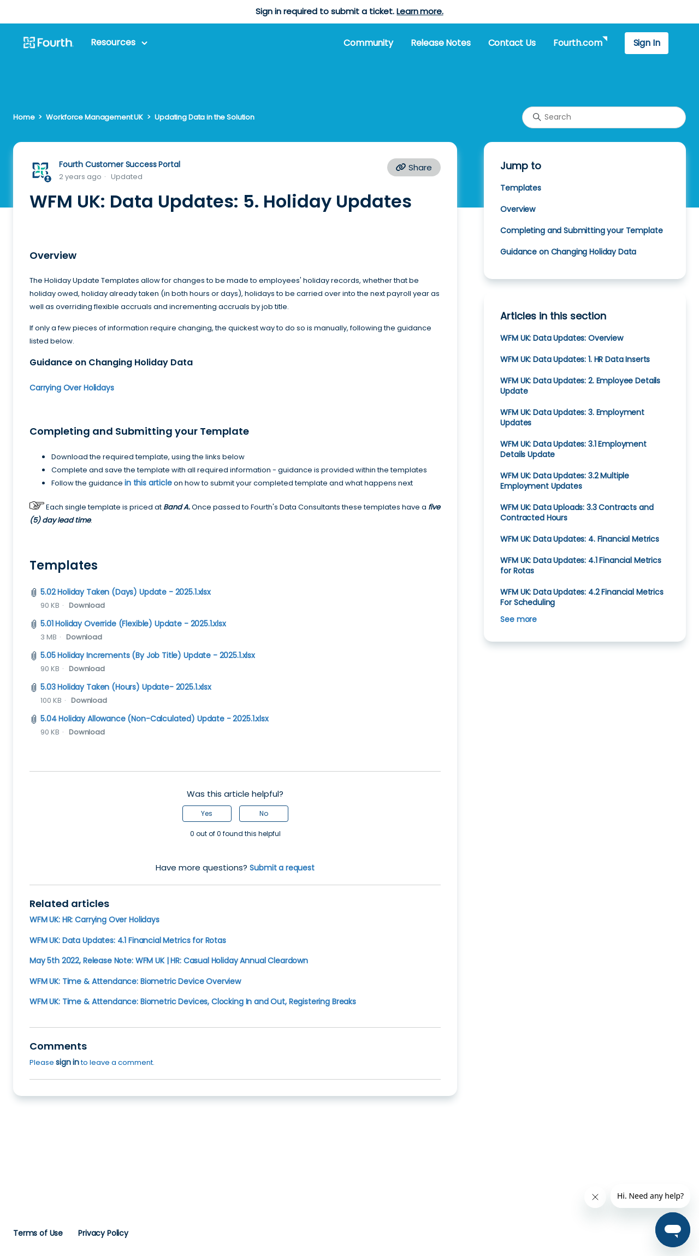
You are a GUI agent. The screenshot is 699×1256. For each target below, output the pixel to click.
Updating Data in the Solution (204, 117)
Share (414, 167)
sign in (67, 1062)
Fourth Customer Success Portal (119, 164)
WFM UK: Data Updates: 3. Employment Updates (572, 417)
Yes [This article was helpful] (206, 813)
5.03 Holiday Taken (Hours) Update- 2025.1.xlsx (125, 687)
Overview (517, 209)
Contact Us (512, 43)
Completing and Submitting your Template (581, 230)
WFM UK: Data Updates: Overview (561, 338)
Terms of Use (38, 1233)
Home (23, 117)
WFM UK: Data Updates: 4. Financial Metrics (579, 539)
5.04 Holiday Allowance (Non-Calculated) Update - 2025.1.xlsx (154, 718)
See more (518, 619)
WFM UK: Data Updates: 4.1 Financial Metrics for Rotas (127, 940)
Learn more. (419, 11)
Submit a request (282, 867)
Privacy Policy (103, 1233)
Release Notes (441, 43)
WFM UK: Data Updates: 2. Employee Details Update (580, 385)
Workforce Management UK (94, 117)
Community (368, 43)
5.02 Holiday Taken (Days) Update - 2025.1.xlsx (125, 591)
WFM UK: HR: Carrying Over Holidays (94, 919)
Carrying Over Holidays (71, 387)
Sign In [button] (646, 43)
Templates (520, 187)
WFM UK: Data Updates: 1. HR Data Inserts (575, 359)
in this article (148, 482)
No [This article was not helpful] (263, 813)
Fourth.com (577, 43)
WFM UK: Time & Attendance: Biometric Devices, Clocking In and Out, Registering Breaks (192, 1001)
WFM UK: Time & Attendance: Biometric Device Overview (135, 981)
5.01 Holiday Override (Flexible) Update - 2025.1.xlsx (133, 623)
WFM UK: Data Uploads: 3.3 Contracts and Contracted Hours (576, 512)
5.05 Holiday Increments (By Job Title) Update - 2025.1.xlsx (147, 655)
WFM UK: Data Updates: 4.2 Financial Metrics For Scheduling (581, 597)
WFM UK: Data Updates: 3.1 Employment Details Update (573, 449)
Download (87, 605)
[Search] (604, 117)
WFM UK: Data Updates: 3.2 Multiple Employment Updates (564, 480)
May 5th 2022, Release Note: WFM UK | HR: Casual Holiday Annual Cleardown (168, 960)
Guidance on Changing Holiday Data (568, 251)
